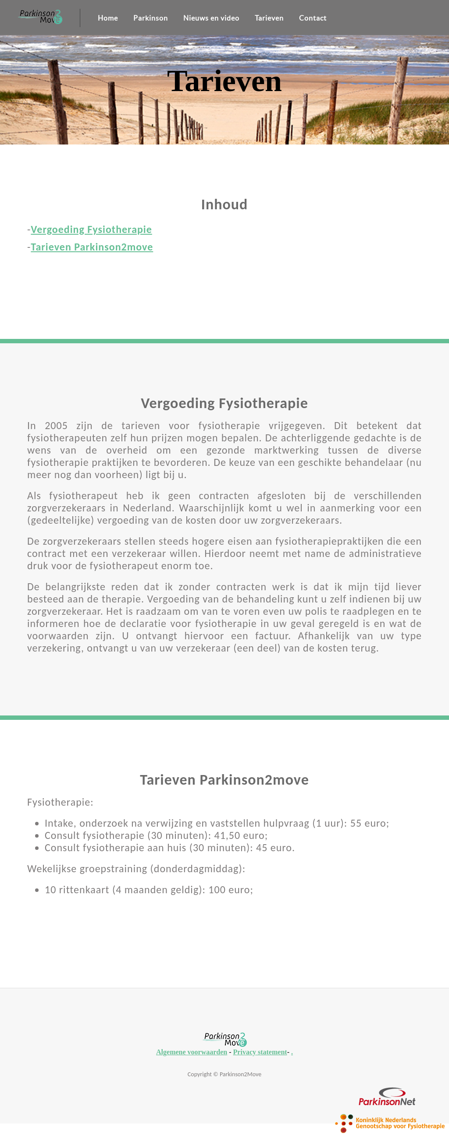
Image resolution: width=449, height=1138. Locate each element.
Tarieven (269, 18)
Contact (313, 18)
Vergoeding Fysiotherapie (91, 229)
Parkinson (150, 18)
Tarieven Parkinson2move (92, 246)
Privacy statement (260, 1052)
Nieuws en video (211, 18)
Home (108, 18)
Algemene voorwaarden (191, 1052)
